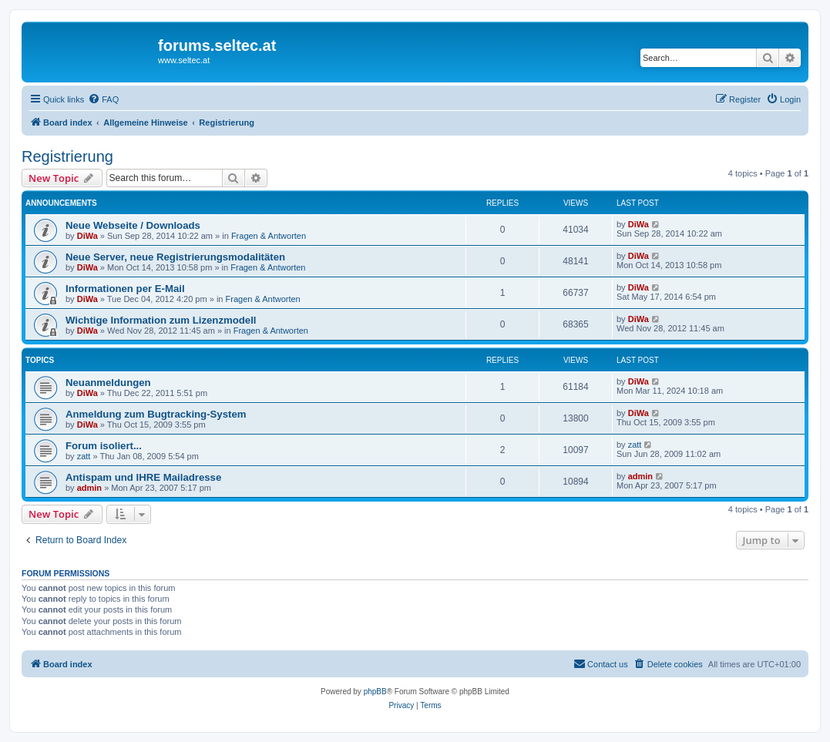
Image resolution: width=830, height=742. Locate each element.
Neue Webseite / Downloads (133, 225)
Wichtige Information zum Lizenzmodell (161, 320)
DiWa (87, 235)
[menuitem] (103, 99)
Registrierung (67, 156)
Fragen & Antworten (268, 235)
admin (89, 487)
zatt (84, 456)
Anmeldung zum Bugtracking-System (156, 414)
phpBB (375, 691)
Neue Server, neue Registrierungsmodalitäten (175, 257)
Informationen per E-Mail (125, 288)
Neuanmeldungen (108, 382)
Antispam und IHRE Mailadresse (143, 477)
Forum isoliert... (104, 446)
